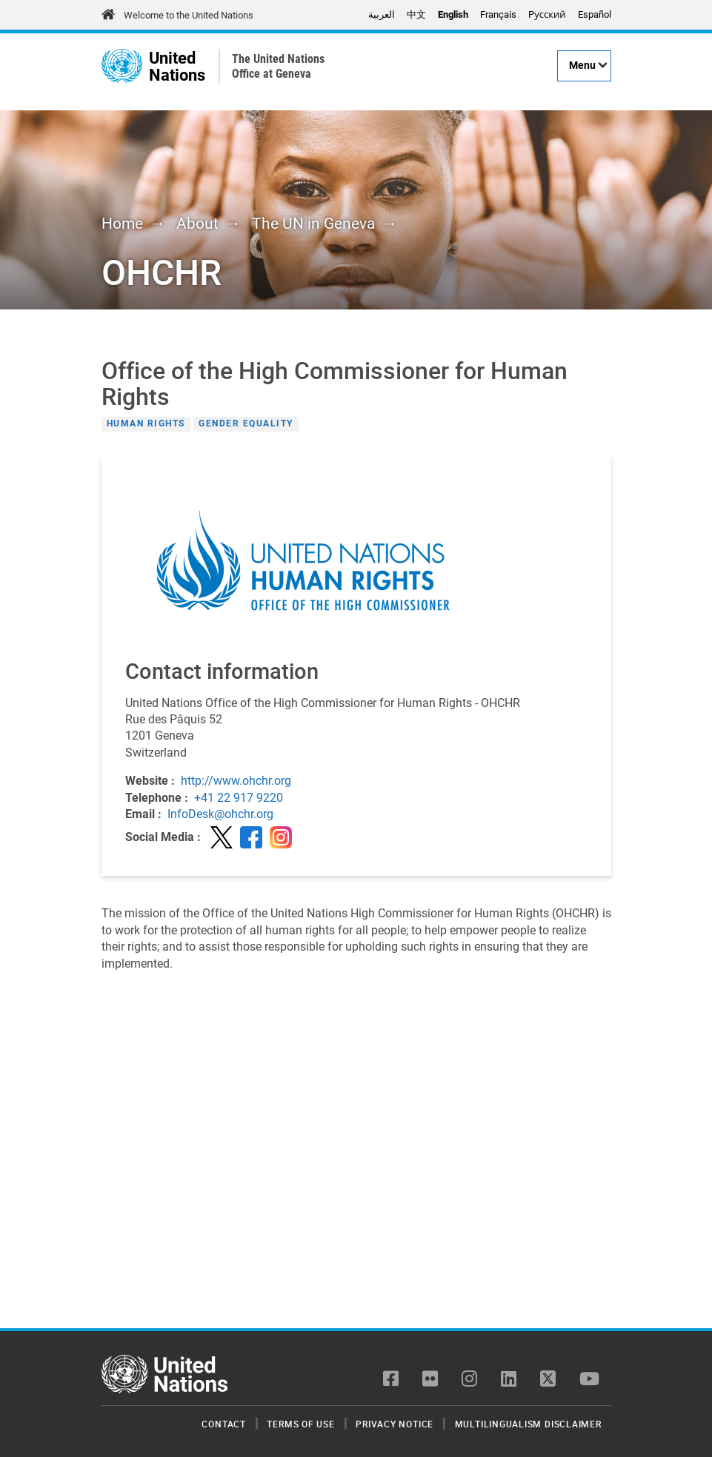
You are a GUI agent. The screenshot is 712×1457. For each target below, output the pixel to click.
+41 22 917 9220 (238, 798)
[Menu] (584, 65)
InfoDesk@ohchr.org (220, 814)
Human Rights (146, 424)
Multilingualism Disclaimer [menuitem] (528, 1424)
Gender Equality (246, 424)
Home (122, 223)
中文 (416, 14)
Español (594, 14)
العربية (381, 14)
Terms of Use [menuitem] (300, 1424)
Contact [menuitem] (223, 1424)
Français (498, 14)
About (197, 223)
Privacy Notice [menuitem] (394, 1424)
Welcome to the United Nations (188, 15)
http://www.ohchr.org (236, 781)
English (453, 14)
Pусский (546, 14)
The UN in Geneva (313, 223)
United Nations (177, 66)
